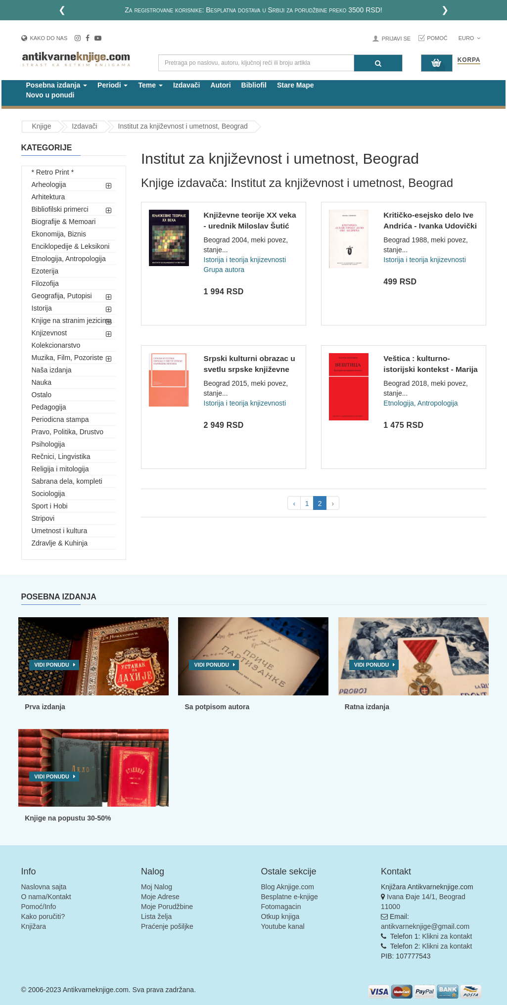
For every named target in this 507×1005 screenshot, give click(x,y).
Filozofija (45, 283)
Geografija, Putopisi (62, 296)
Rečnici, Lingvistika (61, 456)
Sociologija (48, 494)
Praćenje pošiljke (167, 926)
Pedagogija (49, 407)
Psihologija (48, 444)
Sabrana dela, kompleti (67, 481)
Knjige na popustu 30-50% (68, 818)
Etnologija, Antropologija (69, 259)
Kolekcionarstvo (56, 345)
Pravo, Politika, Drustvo (68, 432)
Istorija (42, 308)
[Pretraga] (378, 63)
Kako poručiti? (43, 916)
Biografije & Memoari (64, 222)
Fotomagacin (281, 907)
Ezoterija (45, 271)
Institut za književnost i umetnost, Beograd (183, 126)
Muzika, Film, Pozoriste (67, 358)
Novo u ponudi (50, 95)
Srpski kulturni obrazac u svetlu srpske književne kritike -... (249, 369)
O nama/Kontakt (46, 897)
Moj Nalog (156, 887)
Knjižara (33, 926)
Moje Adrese (160, 897)
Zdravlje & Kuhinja (60, 543)
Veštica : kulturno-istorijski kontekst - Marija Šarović (430, 369)
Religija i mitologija (60, 469)
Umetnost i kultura (60, 531)
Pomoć (437, 38)
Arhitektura (48, 197)
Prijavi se (396, 39)
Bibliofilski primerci (60, 209)
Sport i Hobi (50, 506)
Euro (470, 38)
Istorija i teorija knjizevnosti (245, 260)
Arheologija (49, 184)
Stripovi (43, 518)
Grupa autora (224, 270)
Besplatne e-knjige (289, 897)
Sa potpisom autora (216, 707)
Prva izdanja (45, 707)
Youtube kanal (283, 926)
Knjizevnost (49, 333)
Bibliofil (254, 85)
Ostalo (41, 395)
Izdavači (186, 85)
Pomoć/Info (38, 907)
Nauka (41, 382)
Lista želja (156, 916)
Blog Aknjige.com (287, 887)
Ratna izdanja (367, 707)
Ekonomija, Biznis (59, 234)
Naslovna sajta (44, 887)
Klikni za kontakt (447, 936)
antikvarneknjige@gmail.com (425, 926)
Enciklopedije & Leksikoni (71, 246)
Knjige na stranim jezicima (72, 320)
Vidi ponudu (51, 665)
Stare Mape (295, 85)
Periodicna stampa (60, 419)
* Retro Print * (53, 172)
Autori (220, 85)
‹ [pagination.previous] (294, 503)
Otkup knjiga (280, 916)
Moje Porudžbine (167, 907)
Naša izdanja (52, 370)
